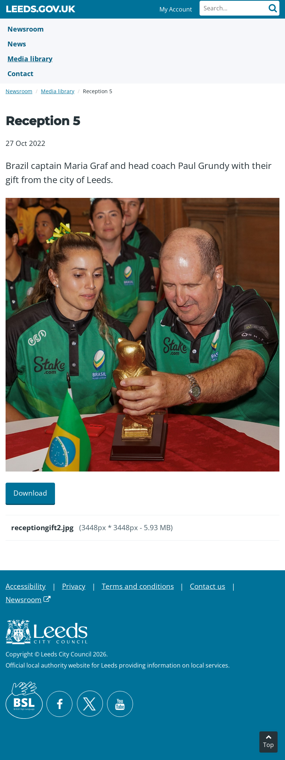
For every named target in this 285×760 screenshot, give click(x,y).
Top (268, 745)
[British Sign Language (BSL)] (24, 700)
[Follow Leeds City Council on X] (89, 703)
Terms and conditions (138, 586)
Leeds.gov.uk (40, 10)
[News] (142, 43)
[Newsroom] (142, 29)
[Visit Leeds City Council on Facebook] (59, 704)
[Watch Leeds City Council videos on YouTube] (120, 704)
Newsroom (19, 91)
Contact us (207, 586)
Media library (57, 91)
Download (30, 493)
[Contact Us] (142, 73)
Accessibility (26, 586)
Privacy (73, 586)
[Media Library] (142, 58)
